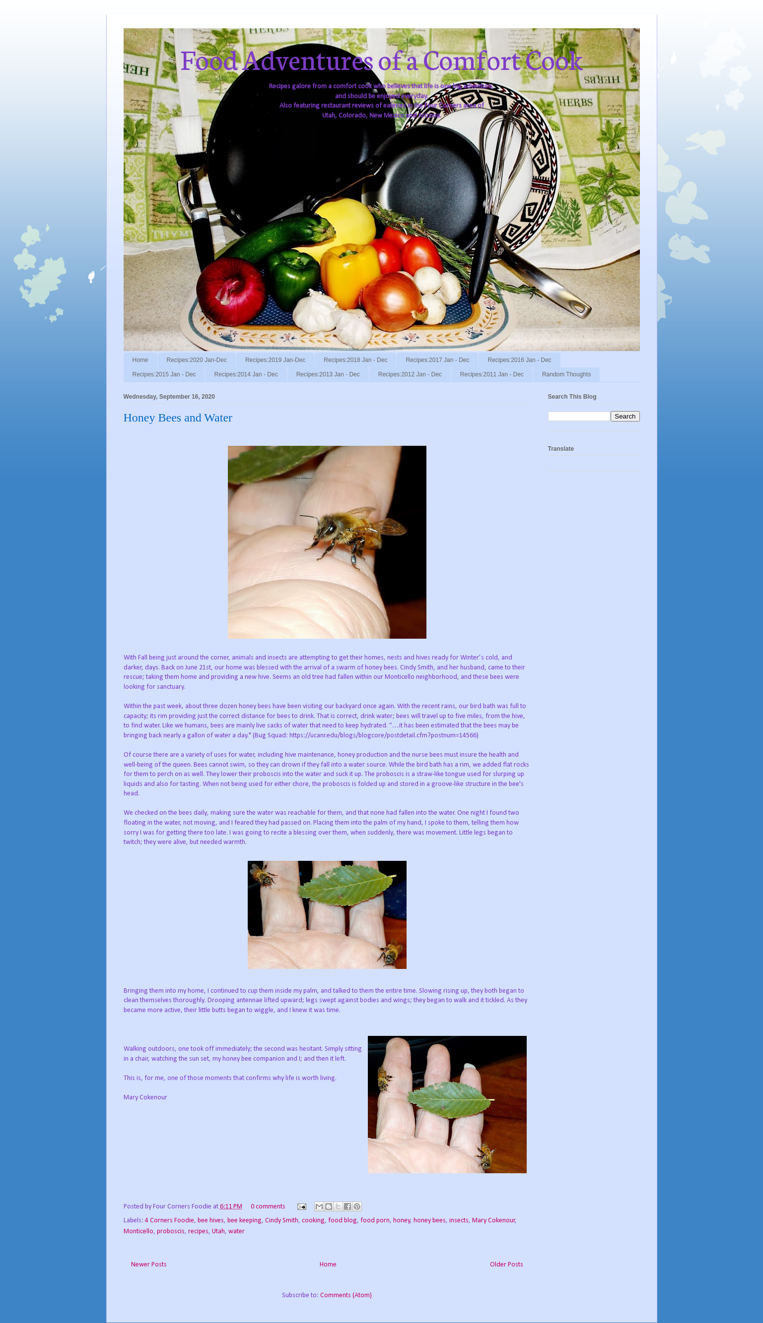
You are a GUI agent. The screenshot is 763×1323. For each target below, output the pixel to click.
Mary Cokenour (493, 1220)
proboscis (171, 1231)
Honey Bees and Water (178, 417)
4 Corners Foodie (169, 1220)
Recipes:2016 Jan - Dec (519, 360)
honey (401, 1220)
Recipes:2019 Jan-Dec (275, 360)
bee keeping (244, 1220)
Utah (218, 1231)
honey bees (430, 1220)
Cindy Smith (281, 1220)
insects (459, 1220)
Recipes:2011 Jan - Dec (492, 374)
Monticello (138, 1231)
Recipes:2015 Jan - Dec (164, 374)
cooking (313, 1220)
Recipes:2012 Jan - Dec (410, 374)
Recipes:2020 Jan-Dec (197, 360)
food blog (342, 1220)
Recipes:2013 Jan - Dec (328, 374)
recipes (198, 1231)
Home (140, 360)
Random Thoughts (566, 374)
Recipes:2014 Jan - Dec (246, 374)
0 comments (268, 1206)
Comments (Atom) (346, 1295)
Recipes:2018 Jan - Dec (355, 360)
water (236, 1231)
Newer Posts (149, 1264)
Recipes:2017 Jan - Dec (437, 360)
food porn (375, 1220)
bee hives (211, 1220)
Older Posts (506, 1264)
